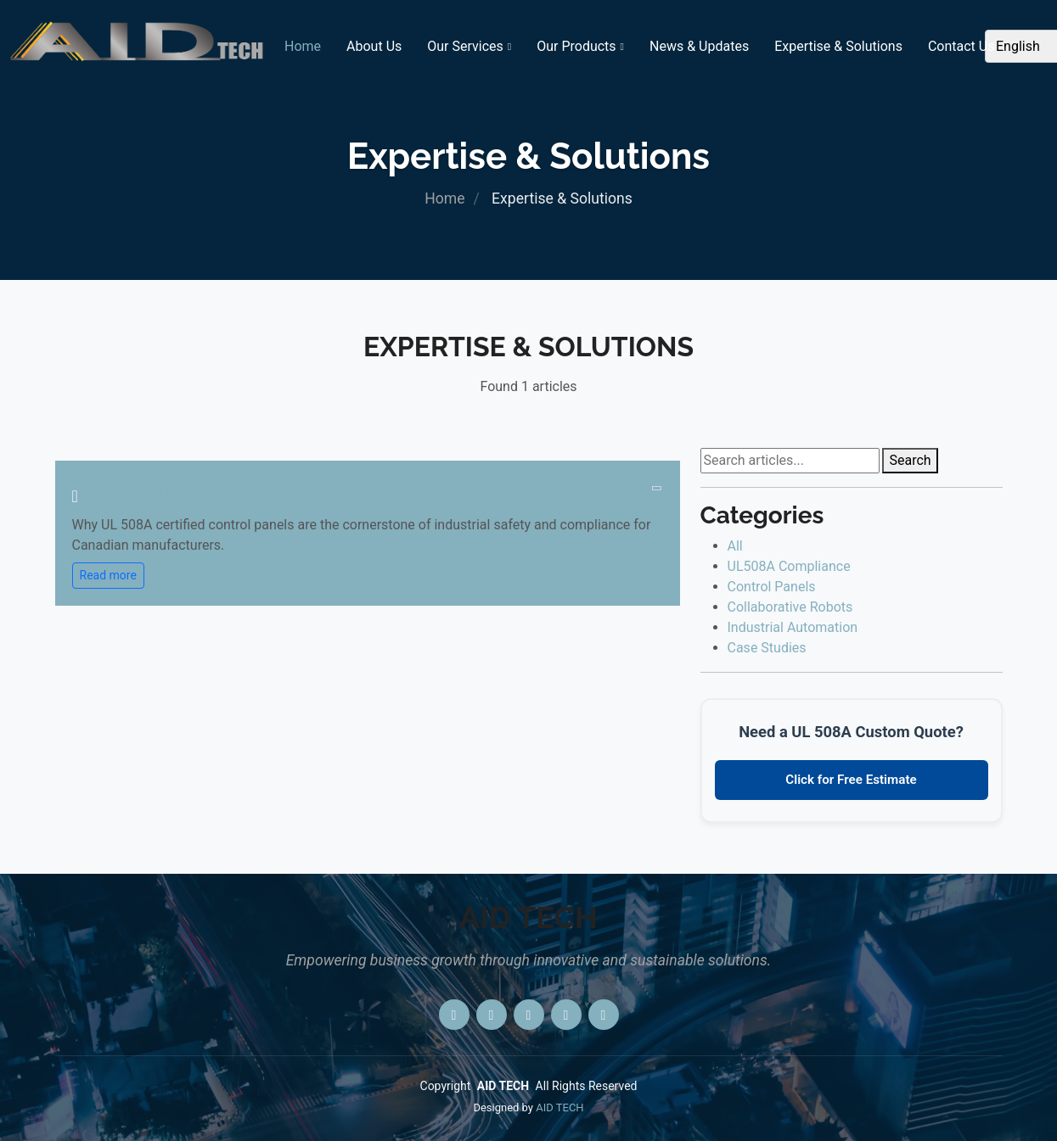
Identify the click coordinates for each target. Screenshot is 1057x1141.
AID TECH (559, 1107)
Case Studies (767, 648)
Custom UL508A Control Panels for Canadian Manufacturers (315, 496)
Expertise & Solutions (838, 46)
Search (909, 460)
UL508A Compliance (789, 566)
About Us (374, 46)
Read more (108, 575)
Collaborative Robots (790, 607)
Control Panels (772, 587)
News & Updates (699, 46)
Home (302, 46)
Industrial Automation (793, 627)
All (735, 546)
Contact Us (961, 46)
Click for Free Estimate (850, 779)
